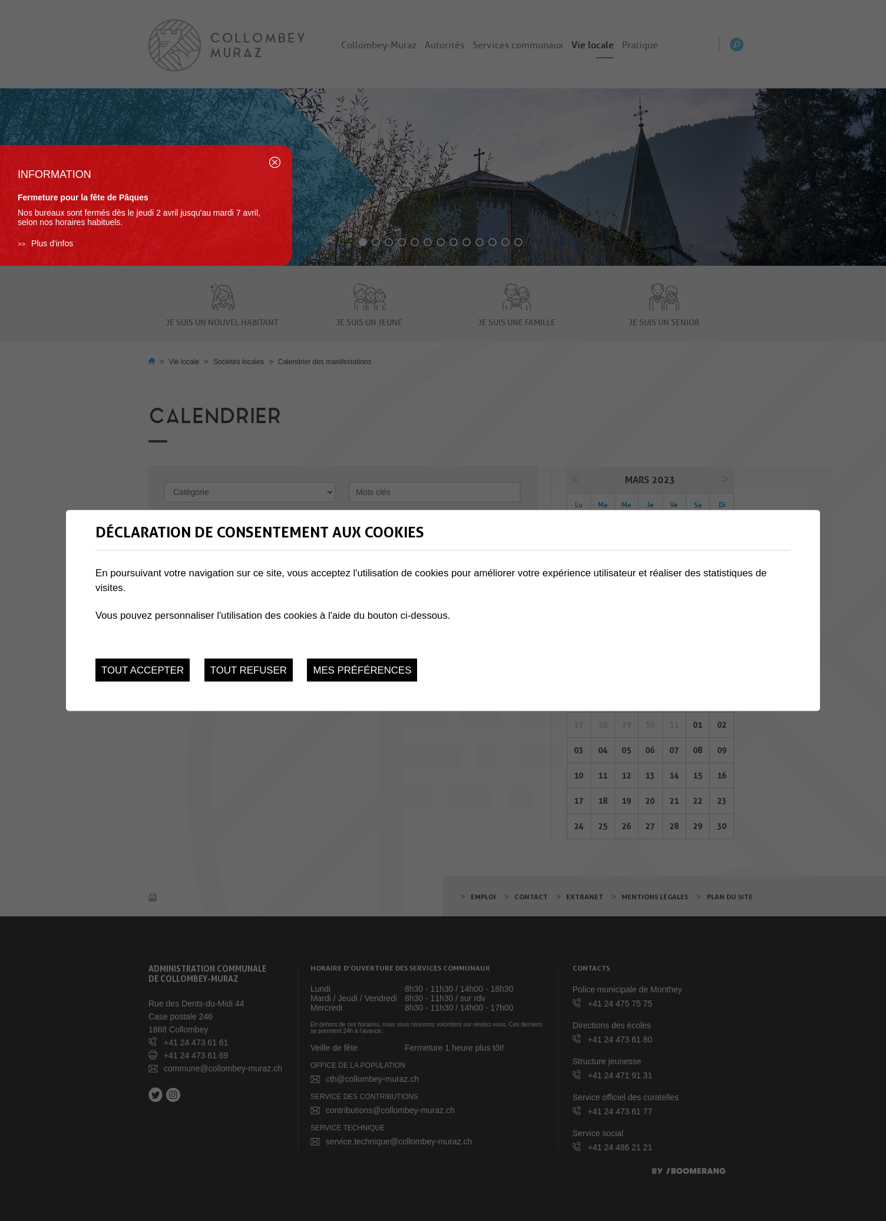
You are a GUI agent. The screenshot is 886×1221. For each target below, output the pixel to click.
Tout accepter (142, 669)
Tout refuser (248, 669)
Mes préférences (362, 669)
